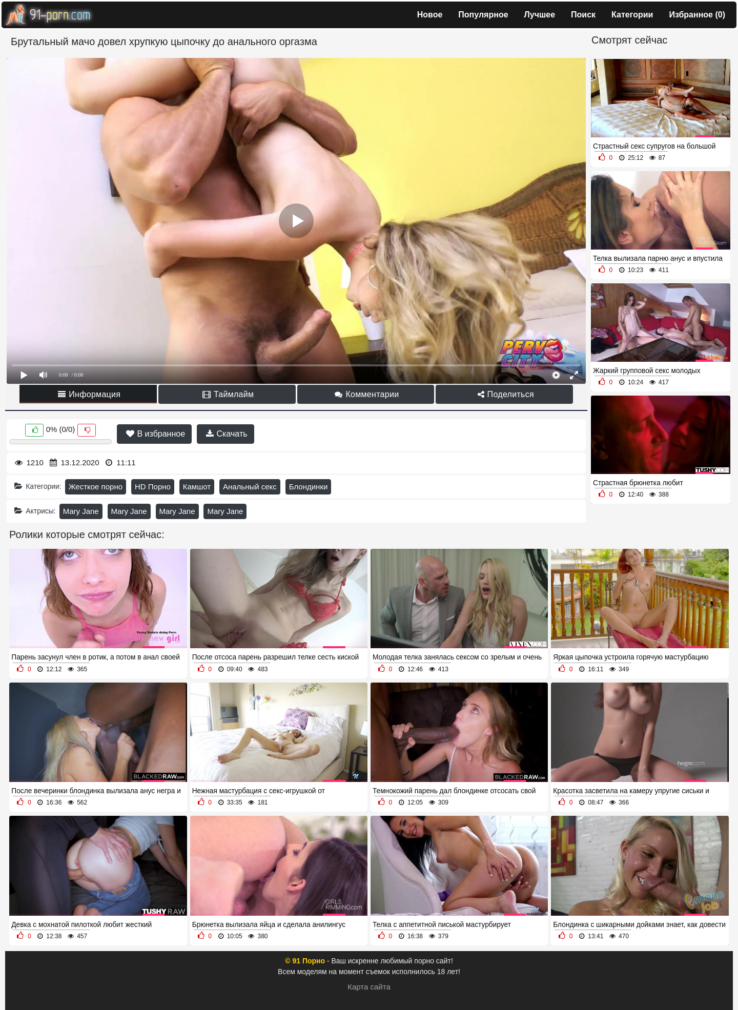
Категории (632, 14)
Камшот (197, 486)
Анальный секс (250, 486)
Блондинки (308, 486)
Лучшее (540, 14)
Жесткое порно (95, 486)
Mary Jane (81, 511)
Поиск (583, 14)
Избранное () (697, 14)
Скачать (226, 433)
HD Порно (153, 486)
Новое (430, 14)
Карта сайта (369, 986)
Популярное (483, 14)
